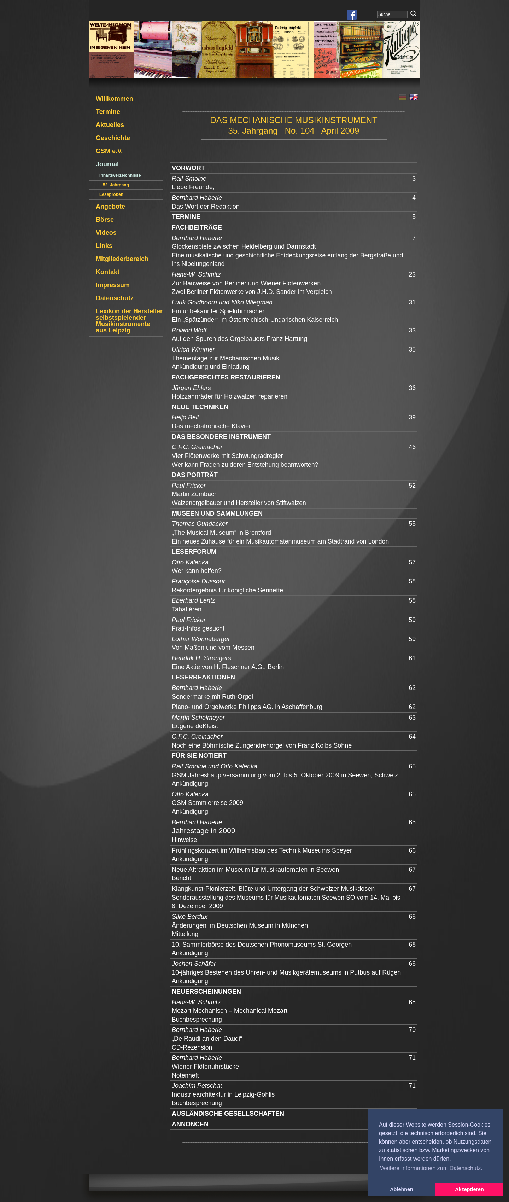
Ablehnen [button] (401, 1189)
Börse (105, 219)
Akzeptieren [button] (469, 1189)
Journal (107, 164)
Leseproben (111, 194)
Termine (108, 111)
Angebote (110, 206)
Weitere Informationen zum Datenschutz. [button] (431, 1168)
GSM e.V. (109, 151)
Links (104, 245)
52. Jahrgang (116, 184)
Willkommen (114, 98)
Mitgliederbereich (122, 258)
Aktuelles (110, 124)
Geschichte (113, 137)
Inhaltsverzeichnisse (120, 175)
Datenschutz (115, 298)
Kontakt (107, 271)
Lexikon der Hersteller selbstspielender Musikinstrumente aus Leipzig (129, 321)
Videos (106, 232)
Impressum (113, 285)
